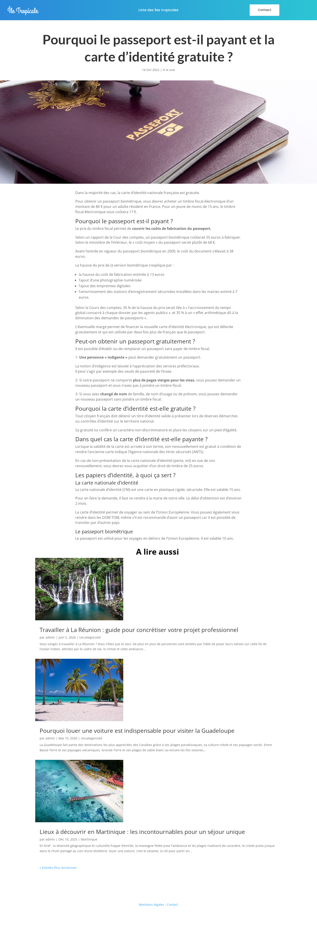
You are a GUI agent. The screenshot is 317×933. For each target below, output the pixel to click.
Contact (264, 10)
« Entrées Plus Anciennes (58, 868)
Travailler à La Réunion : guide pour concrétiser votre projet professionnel (139, 630)
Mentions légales (151, 904)
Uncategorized (90, 637)
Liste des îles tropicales (158, 10)
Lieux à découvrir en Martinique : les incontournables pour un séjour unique (142, 832)
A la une (169, 70)
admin (50, 637)
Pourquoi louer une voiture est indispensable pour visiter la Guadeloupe (137, 731)
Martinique (89, 839)
